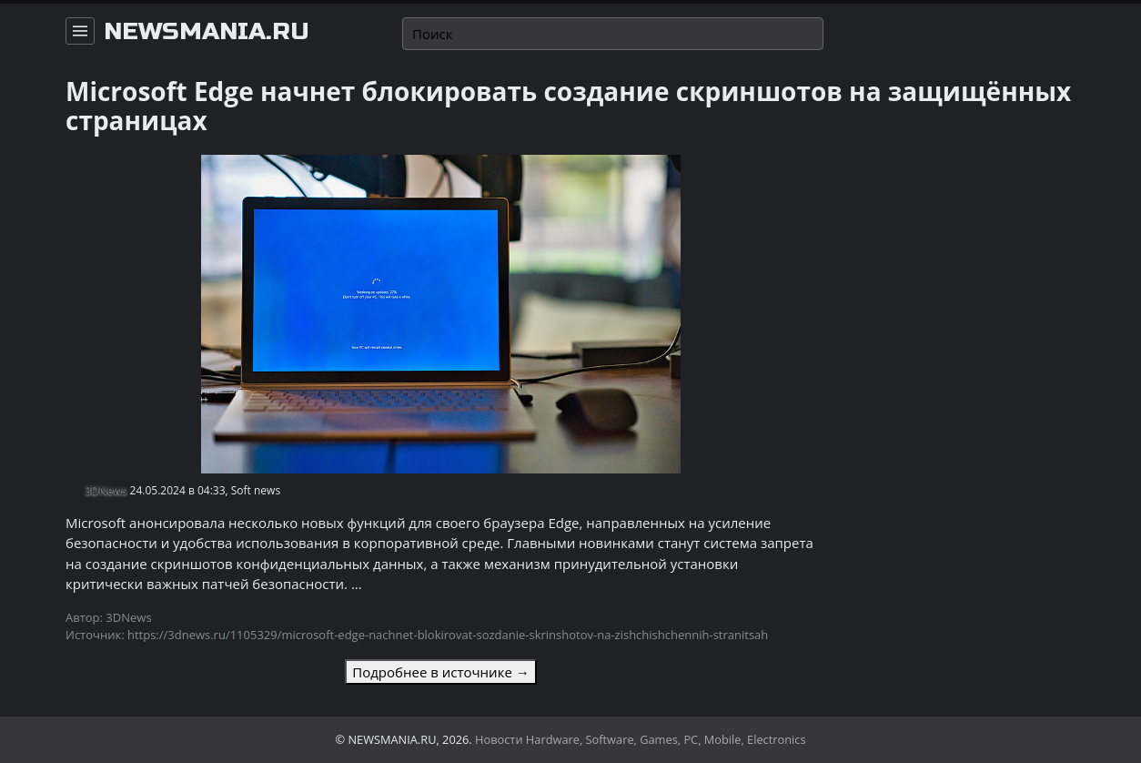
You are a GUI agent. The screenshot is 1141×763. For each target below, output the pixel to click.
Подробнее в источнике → (440, 672)
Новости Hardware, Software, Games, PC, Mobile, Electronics (640, 739)
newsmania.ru (206, 31)
